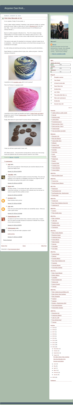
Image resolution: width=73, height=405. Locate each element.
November (56, 348)
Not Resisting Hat (56, 190)
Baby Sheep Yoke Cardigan (59, 294)
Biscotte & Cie (33, 26)
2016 (53, 334)
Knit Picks (54, 152)
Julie (9, 206)
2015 (53, 336)
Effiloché (54, 143)
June (55, 363)
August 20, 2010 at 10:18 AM (15, 213)
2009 (53, 377)
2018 (53, 329)
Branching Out (55, 313)
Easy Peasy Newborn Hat (58, 260)
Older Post (43, 245)
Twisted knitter (22, 115)
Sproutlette (55, 246)
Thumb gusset (55, 128)
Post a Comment (7, 240)
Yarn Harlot (57, 80)
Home (24, 245)
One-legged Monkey (57, 305)
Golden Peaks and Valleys (36, 113)
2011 (53, 344)
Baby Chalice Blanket (57, 232)
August (55, 355)
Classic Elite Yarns (56, 140)
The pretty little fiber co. (60, 95)
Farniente (54, 263)
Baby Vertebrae (56, 218)
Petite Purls (55, 158)
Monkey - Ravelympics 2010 (59, 303)
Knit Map (54, 149)
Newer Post (4, 245)
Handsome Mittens (56, 315)
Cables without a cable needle (59, 112)
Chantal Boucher (12, 216)
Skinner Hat (55, 282)
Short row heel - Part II (57, 126)
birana (9, 186)
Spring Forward (56, 284)
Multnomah (55, 188)
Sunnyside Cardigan (57, 267)
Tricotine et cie (55, 165)
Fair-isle (54, 115)
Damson (54, 256)
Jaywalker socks (17, 82)
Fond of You (55, 181)
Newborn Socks (56, 225)
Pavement (53, 70)
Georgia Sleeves (56, 265)
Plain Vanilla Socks (57, 213)
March (55, 370)
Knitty (53, 154)
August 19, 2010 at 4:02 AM (14, 203)
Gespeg (54, 210)
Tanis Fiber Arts (58, 86)
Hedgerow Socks (56, 237)
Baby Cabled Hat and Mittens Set (60, 292)
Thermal (54, 286)
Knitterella (57, 101)
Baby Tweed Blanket (57, 273)
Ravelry (54, 161)
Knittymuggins (12, 228)
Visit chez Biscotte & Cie (59, 359)
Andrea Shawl (55, 254)
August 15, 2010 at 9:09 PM (15, 171)
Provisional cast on (57, 121)
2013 (53, 340)
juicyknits (10, 198)
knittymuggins (11, 233)
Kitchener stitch (56, 117)
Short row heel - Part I (57, 124)
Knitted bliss (57, 89)
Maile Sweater (55, 241)
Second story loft (58, 104)
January (56, 374)
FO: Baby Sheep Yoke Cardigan (61, 356)
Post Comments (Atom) (14, 249)
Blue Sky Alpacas (56, 138)
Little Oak (54, 220)
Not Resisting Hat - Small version (60, 193)
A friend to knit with (59, 83)
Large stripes (55, 119)
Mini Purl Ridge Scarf (57, 175)
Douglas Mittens (56, 258)
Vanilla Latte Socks (55, 62)
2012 (53, 342)
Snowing (53, 66)
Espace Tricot (55, 145)
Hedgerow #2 (55, 205)
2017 (53, 331)
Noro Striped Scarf (56, 320)
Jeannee (54, 301)
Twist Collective (56, 167)
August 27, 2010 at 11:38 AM (15, 236)
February (56, 372)
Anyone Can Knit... (14, 8)
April (55, 368)
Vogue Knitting (55, 170)
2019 (53, 327)
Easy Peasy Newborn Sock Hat (60, 203)
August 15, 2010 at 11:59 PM (15, 183)
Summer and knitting (58, 361)
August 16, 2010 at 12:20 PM (15, 195)
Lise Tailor (57, 92)
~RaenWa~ (11, 174)
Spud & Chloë (55, 163)
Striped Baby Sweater (57, 307)
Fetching (54, 298)
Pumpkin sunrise (58, 77)
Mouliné (54, 156)
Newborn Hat (55, 222)
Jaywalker (54, 277)
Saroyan (54, 244)
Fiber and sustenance (60, 98)
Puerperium (55, 227)
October (56, 350)
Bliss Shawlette (56, 296)
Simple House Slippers (58, 183)
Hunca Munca (55, 239)
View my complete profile (59, 53)
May (55, 366)
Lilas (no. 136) (55, 317)
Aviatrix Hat (55, 200)
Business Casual (56, 235)
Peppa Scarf (55, 195)
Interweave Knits (56, 147)
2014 (53, 338)
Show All (70, 107)
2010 (53, 346)
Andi (9, 164)
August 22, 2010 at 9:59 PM (15, 225)
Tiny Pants (54, 248)
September (56, 353)
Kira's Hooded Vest (57, 279)
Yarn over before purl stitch (59, 130)
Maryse (54, 44)
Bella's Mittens (55, 275)
